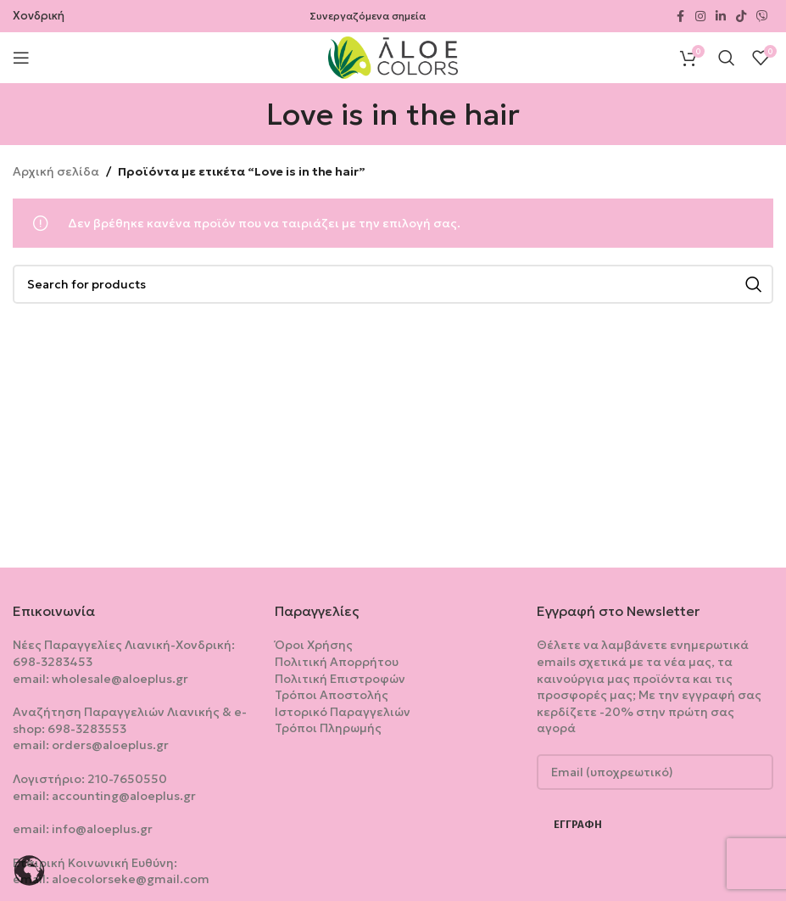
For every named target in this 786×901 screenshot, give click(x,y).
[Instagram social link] (700, 16)
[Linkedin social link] (721, 16)
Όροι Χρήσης (314, 644)
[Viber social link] (762, 16)
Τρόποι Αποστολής (331, 694)
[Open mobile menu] (21, 58)
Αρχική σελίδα (56, 171)
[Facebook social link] (680, 16)
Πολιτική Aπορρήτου (337, 661)
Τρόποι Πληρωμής (328, 728)
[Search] (727, 58)
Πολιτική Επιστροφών (340, 678)
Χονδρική (38, 15)
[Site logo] (392, 56)
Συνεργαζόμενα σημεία (367, 15)
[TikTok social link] (741, 16)
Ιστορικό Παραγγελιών (342, 711)
